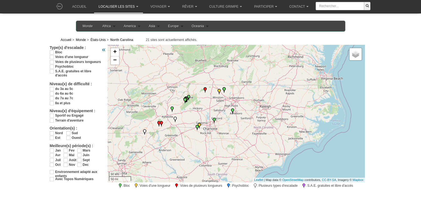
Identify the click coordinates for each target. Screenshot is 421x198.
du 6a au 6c (64, 93)
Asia (152, 26)
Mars (86, 150)
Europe (173, 26)
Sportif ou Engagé (69, 115)
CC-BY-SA (329, 180)
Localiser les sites (118, 7)
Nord (59, 133)
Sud (75, 133)
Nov (72, 165)
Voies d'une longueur (72, 57)
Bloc (58, 52)
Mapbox (358, 180)
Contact (299, 7)
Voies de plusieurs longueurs (78, 62)
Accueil (79, 7)
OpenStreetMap (293, 180)
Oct (58, 165)
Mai (72, 155)
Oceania (198, 26)
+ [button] (115, 52)
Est (57, 138)
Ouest (76, 138)
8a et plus (62, 103)
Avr (58, 155)
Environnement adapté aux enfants (76, 172)
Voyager (160, 7)
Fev (72, 150)
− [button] (115, 60)
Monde (88, 26)
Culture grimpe (225, 7)
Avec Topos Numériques (74, 179)
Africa (106, 26)
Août (72, 160)
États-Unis (98, 40)
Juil (58, 160)
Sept (86, 160)
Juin (86, 155)
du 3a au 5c (64, 89)
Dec (86, 165)
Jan (58, 150)
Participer (265, 7)
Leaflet (258, 180)
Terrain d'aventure (69, 120)
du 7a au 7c (64, 98)
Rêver (189, 7)
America (130, 26)
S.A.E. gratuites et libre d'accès (73, 71)
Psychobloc (64, 66)
